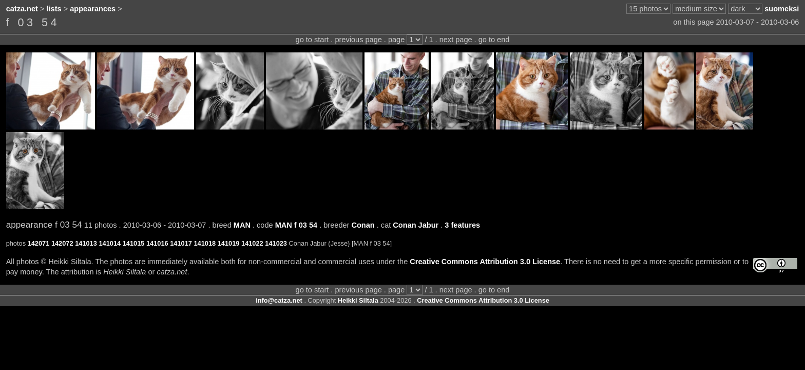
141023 (276, 243)
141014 (110, 243)
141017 (181, 243)
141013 (86, 243)
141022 (252, 243)
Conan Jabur (415, 225)
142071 (39, 243)
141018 (205, 243)
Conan (362, 225)
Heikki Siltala (358, 300)
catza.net (22, 9)
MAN (242, 225)
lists (54, 9)
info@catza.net (279, 300)
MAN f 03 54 (296, 225)
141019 (229, 243)
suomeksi (781, 9)
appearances (93, 9)
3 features (462, 225)
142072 (62, 243)
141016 (157, 243)
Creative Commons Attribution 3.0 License (485, 261)
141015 (134, 243)
